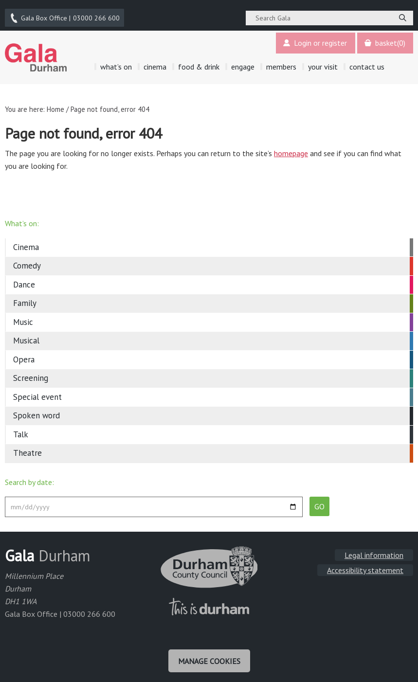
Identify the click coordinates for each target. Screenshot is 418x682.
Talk (20, 431)
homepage (291, 150)
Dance (24, 281)
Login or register (313, 40)
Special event (37, 393)
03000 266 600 (65, 16)
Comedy (27, 262)
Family (24, 299)
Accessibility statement (365, 567)
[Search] (402, 16)
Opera (24, 356)
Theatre (27, 449)
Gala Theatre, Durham (36, 54)
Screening (30, 374)
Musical (26, 337)
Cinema (26, 243)
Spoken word (36, 412)
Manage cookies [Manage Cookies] (209, 657)
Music (23, 318)
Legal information (374, 551)
